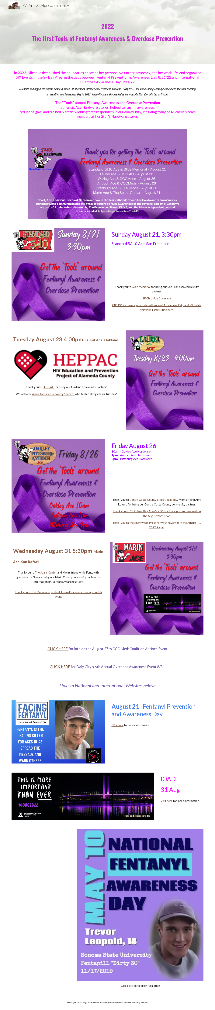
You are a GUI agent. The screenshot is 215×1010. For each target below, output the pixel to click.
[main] (107, 32)
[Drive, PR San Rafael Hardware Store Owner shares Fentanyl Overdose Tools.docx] (58, 618)
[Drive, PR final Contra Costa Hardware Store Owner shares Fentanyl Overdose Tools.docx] (157, 479)
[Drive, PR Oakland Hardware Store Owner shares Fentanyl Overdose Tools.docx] (66, 412)
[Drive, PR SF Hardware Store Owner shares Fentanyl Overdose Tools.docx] (157, 265)
